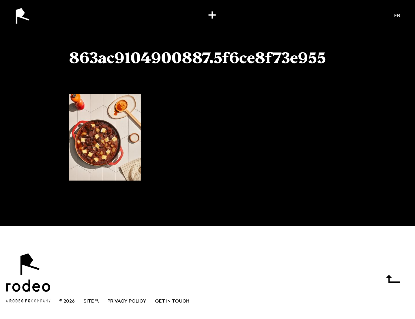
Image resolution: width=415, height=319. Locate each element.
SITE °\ (91, 301)
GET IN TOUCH (172, 301)
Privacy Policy (126, 301)
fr (397, 16)
